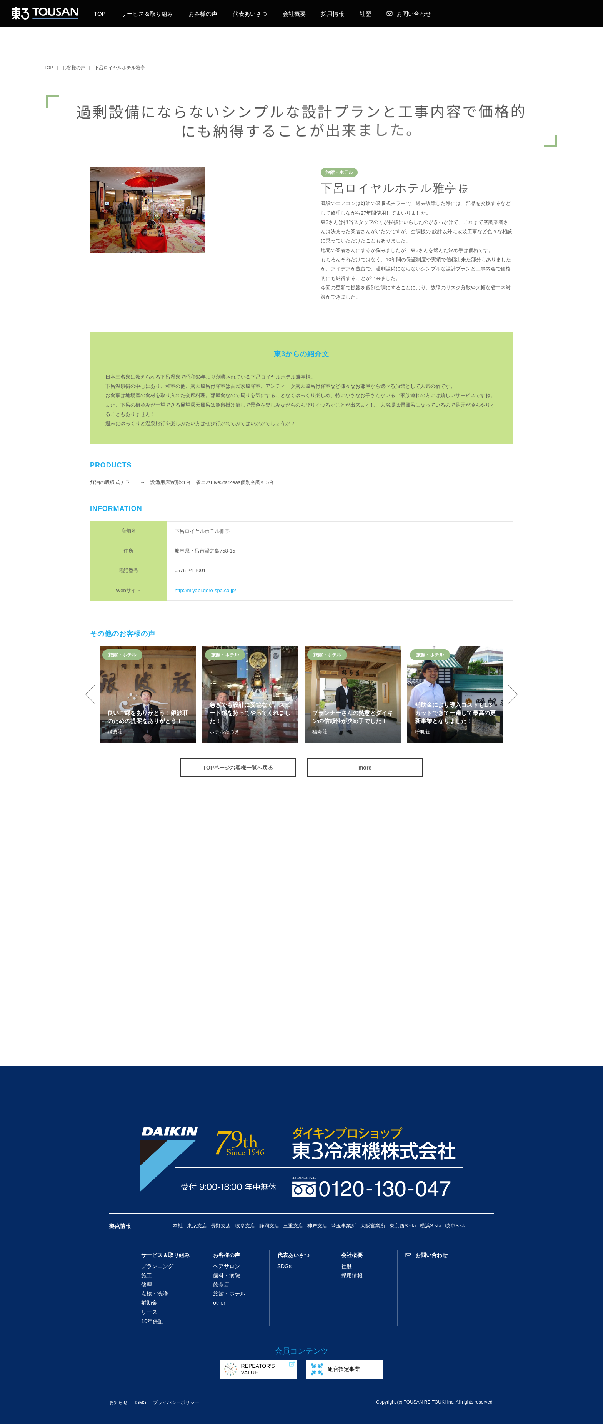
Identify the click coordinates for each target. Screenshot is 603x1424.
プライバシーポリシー (176, 1402)
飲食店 (221, 1285)
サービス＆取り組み (147, 13)
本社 (178, 1226)
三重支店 (293, 1226)
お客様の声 (202, 13)
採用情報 (332, 13)
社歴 (365, 13)
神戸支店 (317, 1226)
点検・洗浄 (154, 1293)
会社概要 (294, 13)
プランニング (157, 1266)
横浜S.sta (430, 1226)
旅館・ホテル (229, 1293)
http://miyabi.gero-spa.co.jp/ (205, 590)
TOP (100, 13)
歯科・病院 (226, 1275)
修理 (146, 1285)
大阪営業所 (372, 1226)
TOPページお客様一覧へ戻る (238, 768)
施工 (146, 1275)
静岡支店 (269, 1226)
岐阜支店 (245, 1226)
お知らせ (118, 1402)
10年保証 (152, 1321)
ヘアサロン (226, 1266)
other (219, 1303)
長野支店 (221, 1226)
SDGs (284, 1266)
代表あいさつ (250, 13)
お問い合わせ (408, 13)
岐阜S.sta (456, 1226)
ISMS (140, 1402)
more (364, 768)
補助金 (149, 1303)
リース (149, 1312)
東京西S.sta (403, 1226)
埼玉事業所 (343, 1226)
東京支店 (197, 1226)
